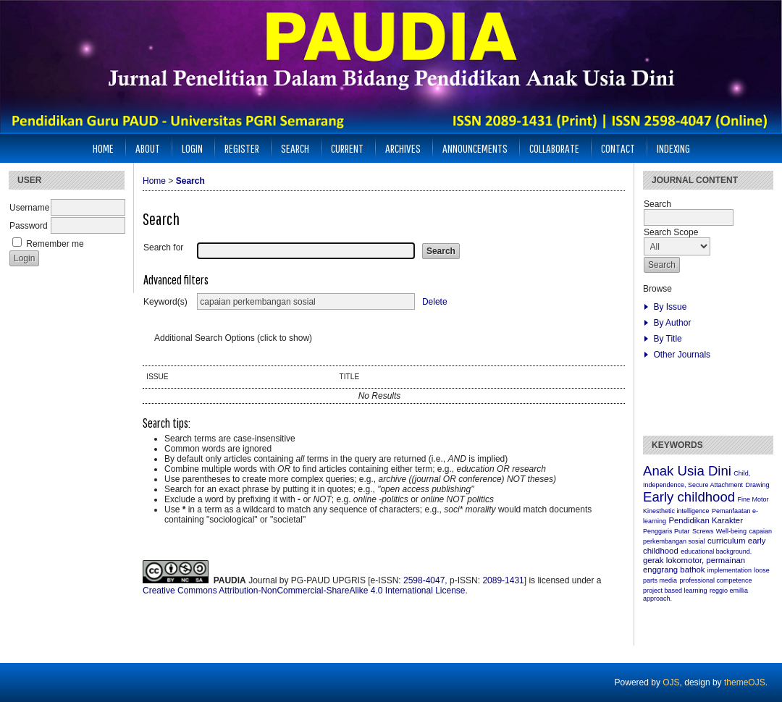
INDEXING (673, 148)
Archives (403, 148)
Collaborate (554, 148)
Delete (434, 302)
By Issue (669, 307)
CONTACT (618, 148)
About (147, 148)
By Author (672, 323)
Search (295, 148)
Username (29, 208)
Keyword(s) (165, 302)
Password (28, 226)
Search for (163, 247)
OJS (671, 682)
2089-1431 (503, 580)
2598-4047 (424, 580)
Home (103, 148)
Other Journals (681, 355)
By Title (667, 339)
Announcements (475, 148)
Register (241, 148)
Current (347, 148)
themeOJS (744, 682)
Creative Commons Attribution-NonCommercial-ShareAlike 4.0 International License (304, 590)
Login (192, 148)
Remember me (54, 244)
